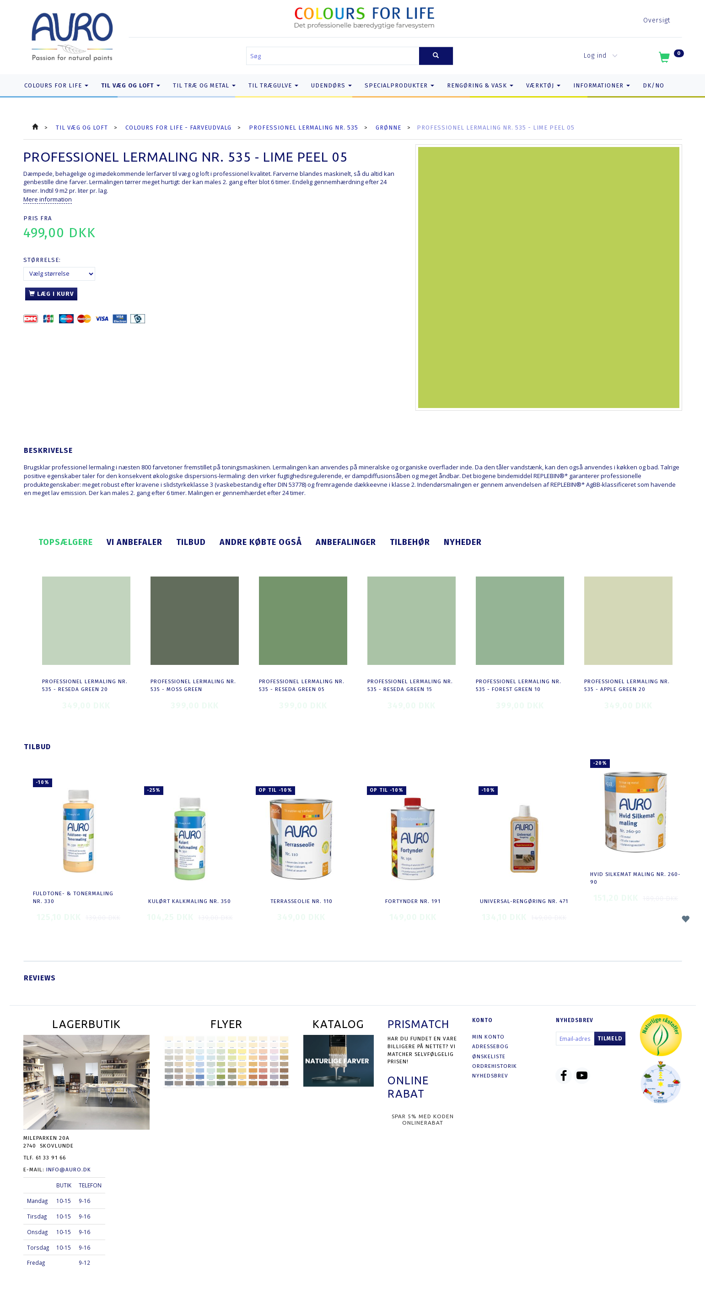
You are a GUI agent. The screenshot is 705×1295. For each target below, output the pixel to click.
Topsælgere (65, 542)
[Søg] (436, 56)
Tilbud (191, 542)
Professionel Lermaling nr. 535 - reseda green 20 (85, 685)
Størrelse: (42, 259)
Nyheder (463, 542)
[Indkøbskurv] (670, 59)
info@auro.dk (68, 1169)
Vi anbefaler (134, 542)
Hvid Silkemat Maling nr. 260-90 (635, 878)
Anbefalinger (346, 542)
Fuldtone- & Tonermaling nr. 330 (73, 897)
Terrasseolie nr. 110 (301, 901)
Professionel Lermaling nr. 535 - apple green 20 (627, 685)
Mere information (47, 199)
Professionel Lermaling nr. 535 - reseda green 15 (410, 685)
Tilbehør (410, 542)
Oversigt (656, 20)
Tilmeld (609, 1038)
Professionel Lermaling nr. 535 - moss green (193, 685)
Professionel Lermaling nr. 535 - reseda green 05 (301, 685)
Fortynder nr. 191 (413, 901)
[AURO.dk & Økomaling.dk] (72, 35)
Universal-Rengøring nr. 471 (524, 901)
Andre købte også (261, 542)
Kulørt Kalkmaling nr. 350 (189, 901)
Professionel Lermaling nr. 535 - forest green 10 (518, 685)
